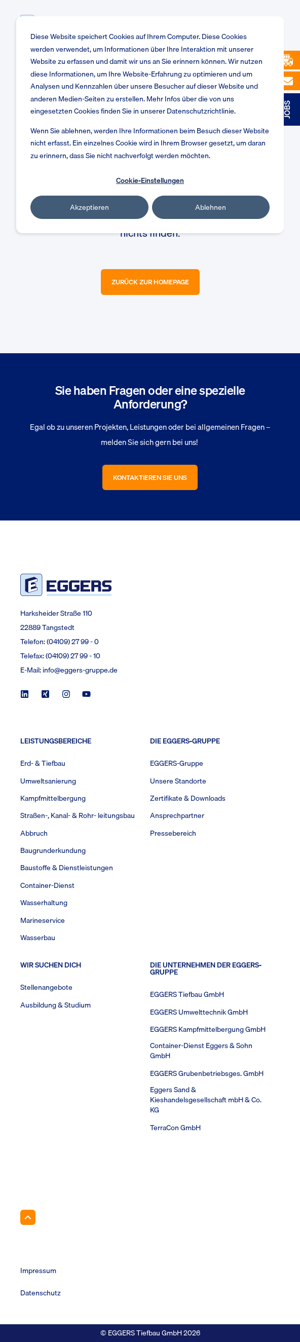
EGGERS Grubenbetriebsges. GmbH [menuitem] (207, 1073)
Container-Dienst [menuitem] (47, 885)
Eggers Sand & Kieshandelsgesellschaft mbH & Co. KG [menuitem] (205, 1100)
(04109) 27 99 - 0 (73, 641)
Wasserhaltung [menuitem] (43, 903)
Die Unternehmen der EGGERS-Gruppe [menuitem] (205, 969)
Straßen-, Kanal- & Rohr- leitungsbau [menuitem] (77, 815)
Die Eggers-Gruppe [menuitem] (185, 742)
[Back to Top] (27, 1217)
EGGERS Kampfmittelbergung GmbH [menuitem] (208, 1029)
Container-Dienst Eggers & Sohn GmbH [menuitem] (201, 1050)
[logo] (65, 584)
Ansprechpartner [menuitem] (177, 815)
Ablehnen (210, 207)
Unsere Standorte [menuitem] (178, 781)
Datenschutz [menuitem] (40, 1292)
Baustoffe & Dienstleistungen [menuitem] (66, 868)
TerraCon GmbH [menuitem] (175, 1128)
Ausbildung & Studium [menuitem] (55, 1005)
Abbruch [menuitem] (34, 833)
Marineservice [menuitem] (42, 920)
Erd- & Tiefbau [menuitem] (42, 763)
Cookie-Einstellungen (150, 180)
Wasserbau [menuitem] (37, 938)
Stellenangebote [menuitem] (46, 987)
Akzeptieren (89, 207)
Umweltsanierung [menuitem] (48, 781)
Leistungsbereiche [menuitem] (55, 742)
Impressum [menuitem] (38, 1270)
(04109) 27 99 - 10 (73, 655)
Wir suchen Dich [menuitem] (50, 966)
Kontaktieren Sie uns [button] (150, 477)
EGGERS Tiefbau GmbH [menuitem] (187, 994)
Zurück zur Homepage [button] (150, 282)
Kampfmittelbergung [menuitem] (53, 798)
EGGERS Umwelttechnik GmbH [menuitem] (199, 1012)
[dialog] (150, 124)
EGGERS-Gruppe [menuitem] (176, 763)
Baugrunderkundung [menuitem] (53, 850)
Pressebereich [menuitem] (173, 833)
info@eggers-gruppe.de (80, 670)
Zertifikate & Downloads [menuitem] (188, 798)
